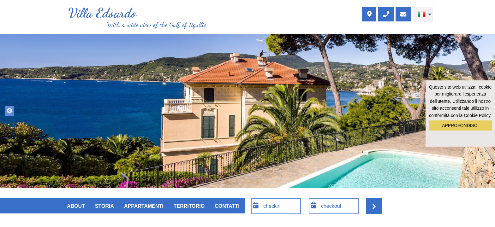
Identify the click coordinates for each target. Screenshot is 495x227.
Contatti (227, 206)
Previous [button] (9, 111)
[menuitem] (423, 14)
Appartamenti (144, 206)
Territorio (189, 206)
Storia (104, 206)
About (76, 206)
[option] (247, 111)
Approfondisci (460, 125)
